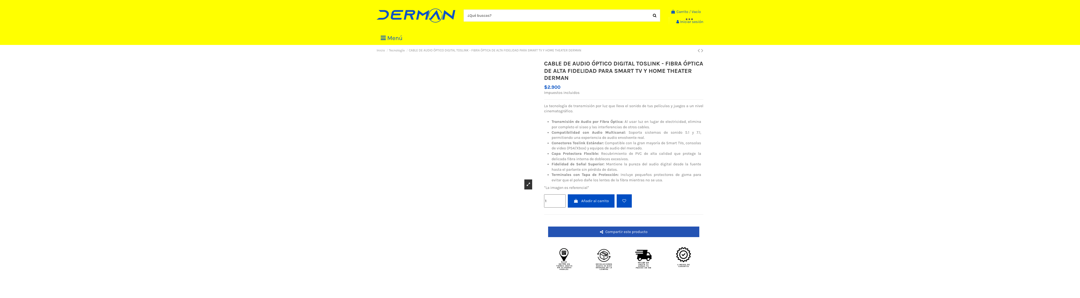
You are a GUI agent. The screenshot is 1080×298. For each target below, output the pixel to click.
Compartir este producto (623, 232)
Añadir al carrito (591, 201)
